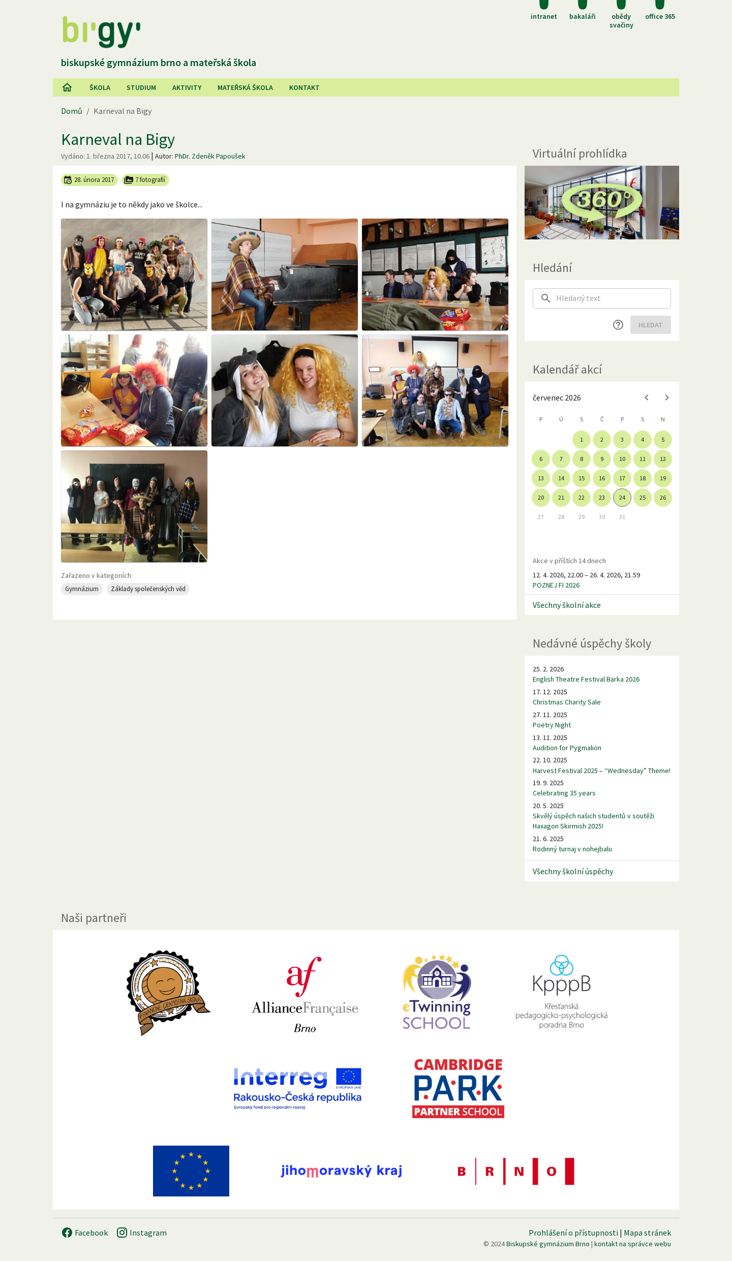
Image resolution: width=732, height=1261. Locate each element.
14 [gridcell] (561, 478)
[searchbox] (613, 298)
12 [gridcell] (663, 459)
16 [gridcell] (602, 478)
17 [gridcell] (622, 478)
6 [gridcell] (540, 459)
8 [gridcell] (581, 459)
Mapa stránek (647, 1232)
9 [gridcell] (601, 459)
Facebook (84, 1232)
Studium (141, 87)
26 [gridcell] (663, 497)
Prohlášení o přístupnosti (573, 1232)
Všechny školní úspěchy (573, 871)
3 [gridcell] (622, 439)
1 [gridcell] (581, 439)
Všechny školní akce (567, 605)
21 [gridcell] (561, 497)
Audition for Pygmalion (567, 747)
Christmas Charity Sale (567, 701)
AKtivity (186, 87)
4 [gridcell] (642, 439)
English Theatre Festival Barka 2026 (586, 679)
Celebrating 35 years (564, 792)
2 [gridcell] (601, 439)
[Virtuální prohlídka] (602, 202)
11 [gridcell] (642, 459)
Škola (99, 87)
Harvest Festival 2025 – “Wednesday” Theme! (601, 770)
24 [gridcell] (622, 497)
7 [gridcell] (561, 459)
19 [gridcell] (663, 478)
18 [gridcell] (642, 478)
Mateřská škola (245, 87)
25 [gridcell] (642, 497)
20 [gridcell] (541, 497)
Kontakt (304, 87)
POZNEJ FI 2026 (556, 585)
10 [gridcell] (622, 459)
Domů (71, 111)
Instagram (141, 1232)
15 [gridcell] (581, 478)
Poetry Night (552, 724)
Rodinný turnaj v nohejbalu (572, 848)
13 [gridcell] (541, 478)
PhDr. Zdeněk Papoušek (210, 156)
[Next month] (667, 397)
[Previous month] (646, 397)
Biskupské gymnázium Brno (548, 1243)
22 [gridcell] (581, 497)
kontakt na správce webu (632, 1243)
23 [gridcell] (602, 497)
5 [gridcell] (662, 439)
